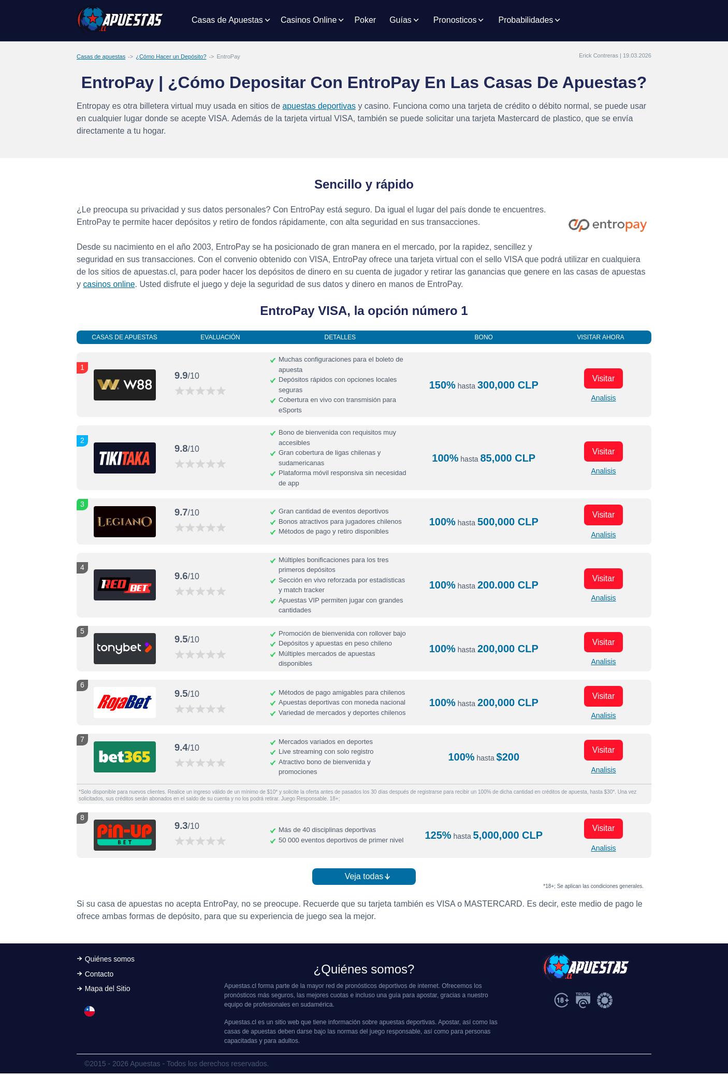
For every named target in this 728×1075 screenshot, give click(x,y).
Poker (365, 20)
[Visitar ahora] (125, 384)
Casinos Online (309, 20)
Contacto (99, 975)
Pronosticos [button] (455, 20)
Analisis (603, 398)
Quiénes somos (110, 960)
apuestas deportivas (320, 106)
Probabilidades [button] (525, 20)
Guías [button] (400, 20)
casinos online (109, 284)
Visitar (603, 378)
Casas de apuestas (101, 56)
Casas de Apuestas (227, 20)
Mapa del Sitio (108, 990)
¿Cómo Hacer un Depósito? (171, 56)
